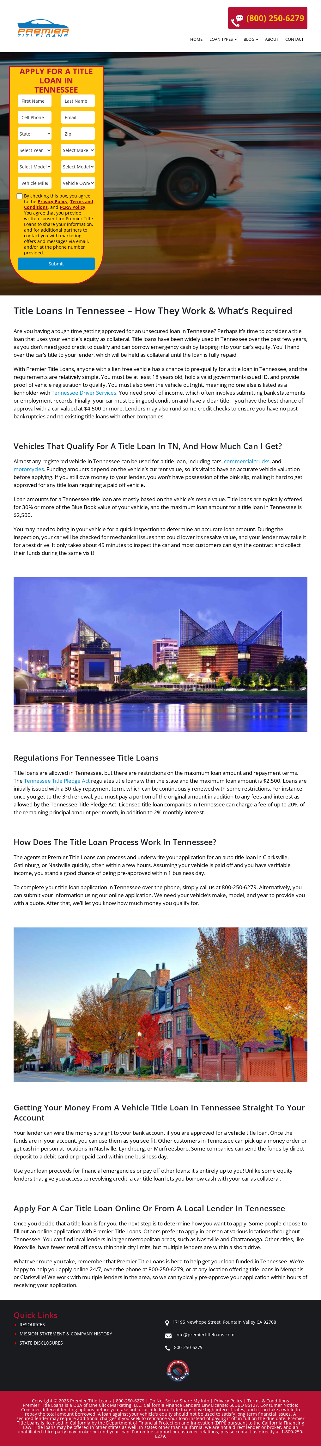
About (271, 39)
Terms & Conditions (268, 1401)
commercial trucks (247, 461)
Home (196, 39)
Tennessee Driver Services (83, 392)
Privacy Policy (53, 201)
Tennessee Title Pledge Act (57, 780)
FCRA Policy (72, 207)
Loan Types (221, 39)
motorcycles (29, 469)
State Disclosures (41, 1343)
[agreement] (19, 196)
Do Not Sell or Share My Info (179, 1401)
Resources (32, 1324)
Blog (249, 39)
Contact (294, 39)
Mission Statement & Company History (66, 1334)
